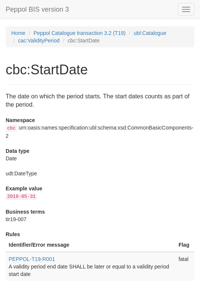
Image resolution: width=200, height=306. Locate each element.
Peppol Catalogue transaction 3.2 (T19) (79, 33)
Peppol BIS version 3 (37, 9)
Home (18, 33)
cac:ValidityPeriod (39, 41)
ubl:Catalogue (150, 33)
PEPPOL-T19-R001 (32, 259)
